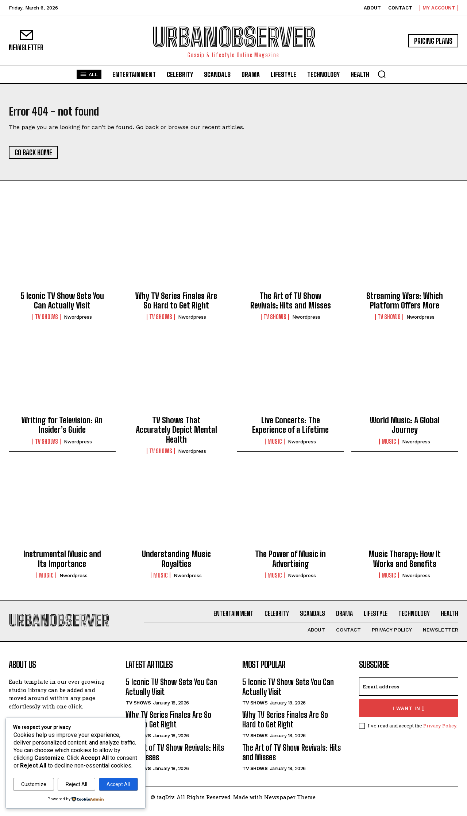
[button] (381, 74)
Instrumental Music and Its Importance (62, 563)
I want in (409, 717)
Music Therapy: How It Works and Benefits (404, 563)
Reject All (76, 784)
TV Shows (46, 321)
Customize (33, 784)
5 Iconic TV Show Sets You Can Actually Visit (62, 305)
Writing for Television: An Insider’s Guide (62, 429)
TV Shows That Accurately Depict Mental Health (176, 434)
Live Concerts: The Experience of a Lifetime (290, 429)
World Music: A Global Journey (405, 429)
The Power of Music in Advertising (290, 563)
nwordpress (78, 321)
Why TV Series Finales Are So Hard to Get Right (176, 305)
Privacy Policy (439, 734)
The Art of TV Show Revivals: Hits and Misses (290, 305)
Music (274, 446)
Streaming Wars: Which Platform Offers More (404, 305)
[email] (408, 695)
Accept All (118, 784)
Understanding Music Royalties (176, 563)
